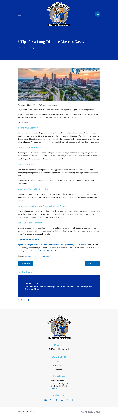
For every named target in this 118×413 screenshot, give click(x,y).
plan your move (44, 256)
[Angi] (62, 400)
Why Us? (58, 361)
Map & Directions (59, 388)
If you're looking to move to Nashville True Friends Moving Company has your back (52, 245)
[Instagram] (51, 400)
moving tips (32, 256)
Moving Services (59, 365)
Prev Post (25, 263)
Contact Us (59, 369)
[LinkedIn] (67, 400)
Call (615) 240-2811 (43, 251)
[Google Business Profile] (45, 400)
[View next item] (29, 300)
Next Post (93, 263)
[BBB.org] (72, 400)
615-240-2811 (59, 349)
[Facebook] (56, 400)
